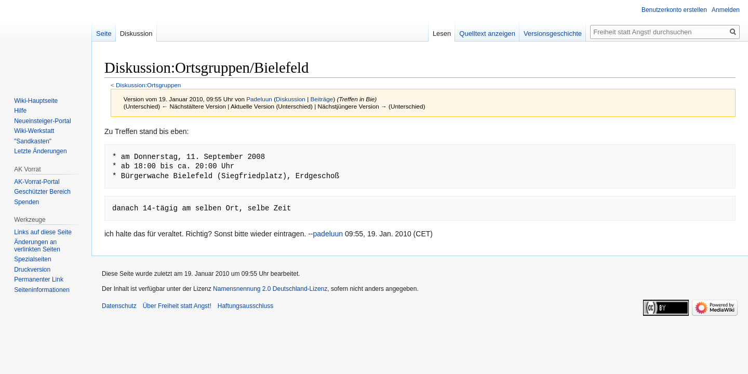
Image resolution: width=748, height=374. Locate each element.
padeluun (328, 234)
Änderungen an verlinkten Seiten (37, 245)
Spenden (26, 202)
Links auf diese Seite (43, 232)
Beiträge (321, 99)
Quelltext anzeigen (487, 33)
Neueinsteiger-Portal (42, 121)
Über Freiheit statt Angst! (177, 306)
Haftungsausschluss (245, 306)
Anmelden (726, 10)
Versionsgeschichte (553, 33)
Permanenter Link (38, 279)
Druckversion (32, 269)
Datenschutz (119, 306)
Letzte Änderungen (40, 151)
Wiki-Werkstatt (34, 131)
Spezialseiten (32, 259)
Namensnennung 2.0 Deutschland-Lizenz (270, 288)
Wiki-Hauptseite (36, 100)
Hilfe (20, 110)
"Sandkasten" (32, 141)
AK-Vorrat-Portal (36, 181)
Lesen (442, 33)
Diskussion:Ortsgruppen (148, 85)
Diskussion (290, 99)
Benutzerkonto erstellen (674, 10)
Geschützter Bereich (42, 191)
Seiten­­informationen (42, 289)
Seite (104, 33)
